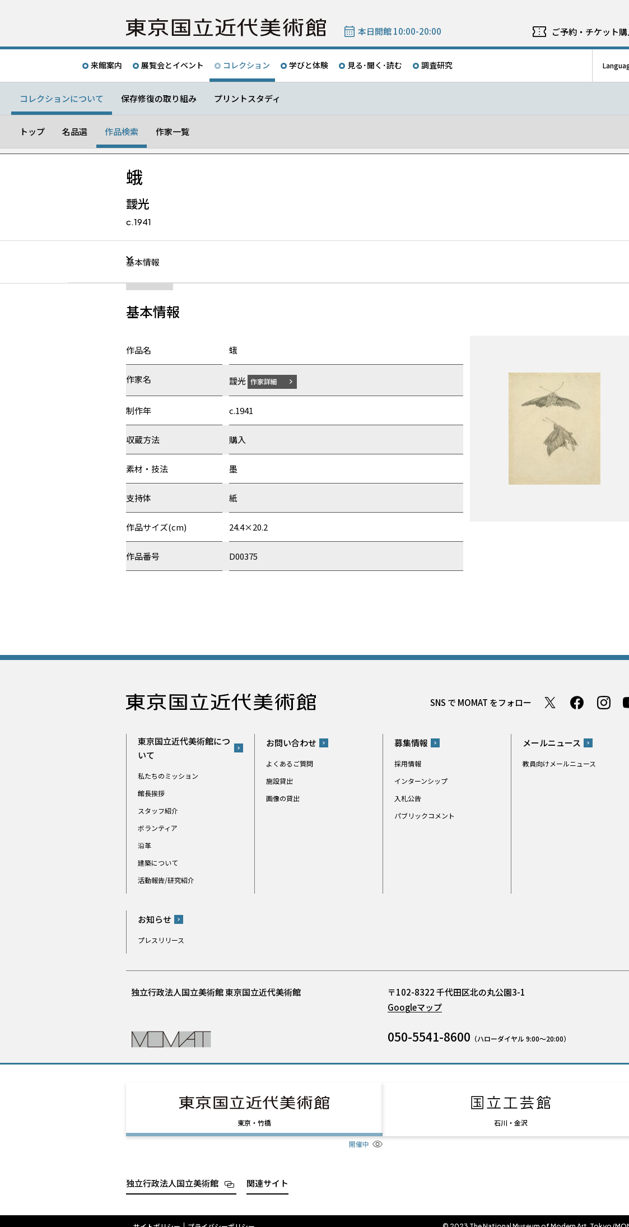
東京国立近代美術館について (184, 747)
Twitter (550, 702)
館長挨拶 (151, 792)
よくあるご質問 (289, 763)
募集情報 (411, 743)
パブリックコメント (424, 815)
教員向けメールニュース (559, 763)
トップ (32, 131)
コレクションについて (62, 98)
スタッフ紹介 (158, 810)
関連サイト (267, 1172)
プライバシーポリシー (221, 1216)
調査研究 (437, 65)
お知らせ (154, 919)
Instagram (603, 702)
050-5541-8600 (429, 1036)
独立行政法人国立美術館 (172, 1172)
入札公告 (407, 798)
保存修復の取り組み (159, 98)
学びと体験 (308, 65)
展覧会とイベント (172, 65)
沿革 (144, 844)
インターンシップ (421, 781)
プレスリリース (161, 940)
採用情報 (407, 763)
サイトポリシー (156, 1216)
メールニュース (552, 743)
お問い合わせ (291, 743)
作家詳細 (270, 380)
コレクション (246, 65)
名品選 (74, 131)
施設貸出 (279, 781)
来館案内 (106, 65)
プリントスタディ (247, 98)
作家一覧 (172, 131)
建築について (158, 862)
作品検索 (121, 131)
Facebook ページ (577, 702)
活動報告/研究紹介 (166, 879)
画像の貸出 (283, 798)
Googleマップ (415, 1007)
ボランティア (158, 827)
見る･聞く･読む (374, 65)
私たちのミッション (168, 775)
